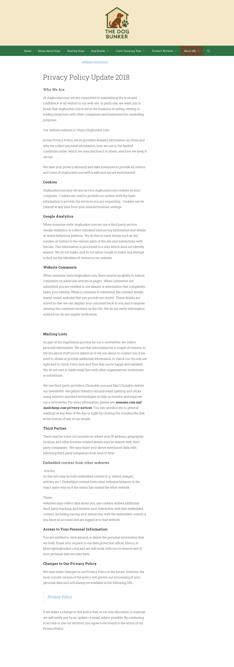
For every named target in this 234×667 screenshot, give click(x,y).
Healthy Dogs (75, 51)
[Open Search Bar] (208, 51)
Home (27, 51)
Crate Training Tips (132, 51)
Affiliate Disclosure (95, 62)
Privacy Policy (59, 596)
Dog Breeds (101, 51)
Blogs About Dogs (49, 51)
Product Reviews (166, 51)
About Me (193, 51)
